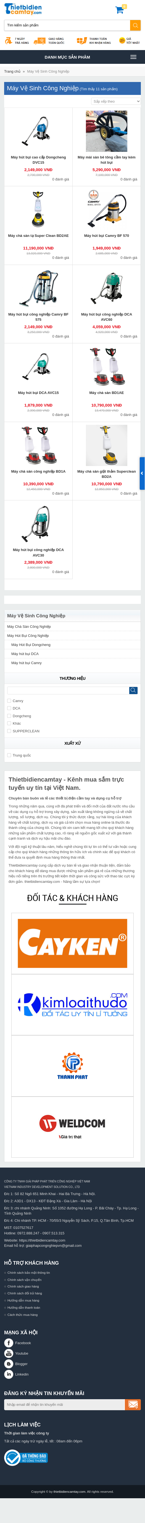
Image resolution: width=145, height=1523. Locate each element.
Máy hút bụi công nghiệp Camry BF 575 (38, 317)
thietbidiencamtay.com (69, 1491)
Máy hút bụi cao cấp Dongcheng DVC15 (38, 160)
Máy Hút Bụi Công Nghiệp (28, 636)
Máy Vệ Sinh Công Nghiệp (48, 71)
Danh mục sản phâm (90, 57)
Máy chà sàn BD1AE (106, 393)
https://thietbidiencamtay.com (42, 1240)
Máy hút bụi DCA (25, 654)
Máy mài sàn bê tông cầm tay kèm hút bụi (106, 160)
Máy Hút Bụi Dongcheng (31, 645)
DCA (13, 708)
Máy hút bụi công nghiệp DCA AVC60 (106, 317)
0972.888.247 (28, 1233)
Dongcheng (19, 716)
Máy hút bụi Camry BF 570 (106, 236)
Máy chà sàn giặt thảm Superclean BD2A (106, 474)
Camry (15, 701)
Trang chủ (12, 71)
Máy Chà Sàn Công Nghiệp (29, 626)
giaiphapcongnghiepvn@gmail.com (54, 1245)
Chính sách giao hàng (23, 1286)
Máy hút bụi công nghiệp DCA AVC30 (38, 552)
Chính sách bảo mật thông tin (28, 1272)
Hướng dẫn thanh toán (23, 1307)
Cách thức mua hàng (22, 1314)
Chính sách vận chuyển (24, 1279)
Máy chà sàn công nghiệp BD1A (38, 471)
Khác (14, 723)
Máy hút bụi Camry (26, 663)
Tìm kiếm (135, 25)
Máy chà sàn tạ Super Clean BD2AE (38, 236)
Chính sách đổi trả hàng (24, 1293)
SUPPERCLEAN (23, 731)
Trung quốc (19, 755)
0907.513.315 (54, 1233)
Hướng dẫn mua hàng (23, 1300)
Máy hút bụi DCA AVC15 (38, 393)
